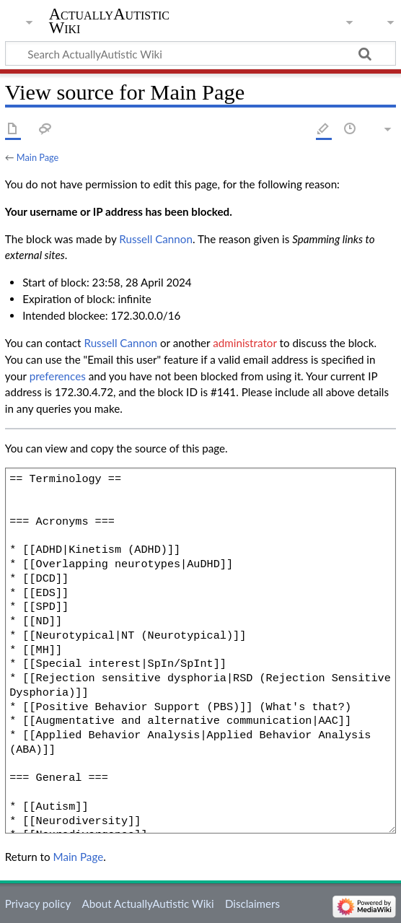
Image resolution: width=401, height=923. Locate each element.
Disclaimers (252, 903)
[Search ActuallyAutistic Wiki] (200, 53)
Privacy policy (38, 903)
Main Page (37, 157)
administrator (244, 342)
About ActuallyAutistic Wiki (147, 903)
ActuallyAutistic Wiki (109, 21)
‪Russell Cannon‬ (156, 238)
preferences (58, 375)
